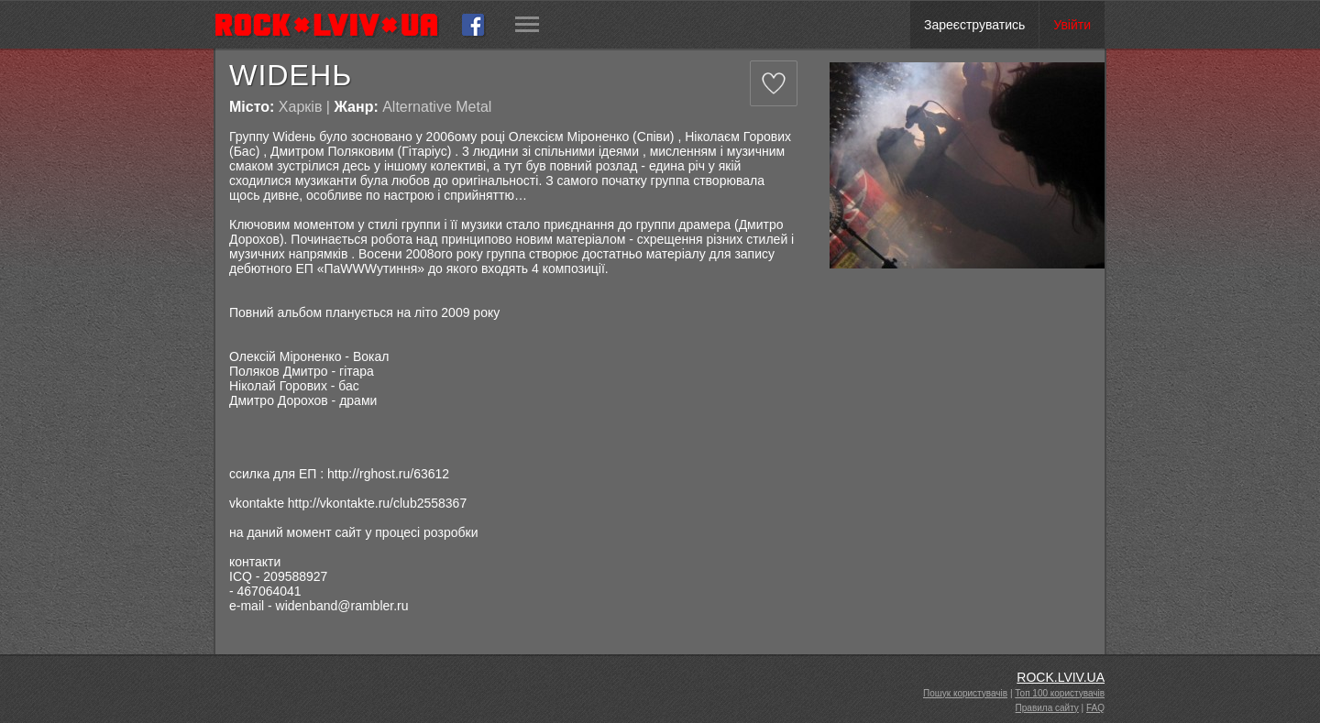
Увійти (1072, 24)
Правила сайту (1047, 708)
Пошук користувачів (965, 693)
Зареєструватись (974, 24)
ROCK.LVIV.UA (1061, 677)
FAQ (1095, 708)
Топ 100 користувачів (1060, 693)
